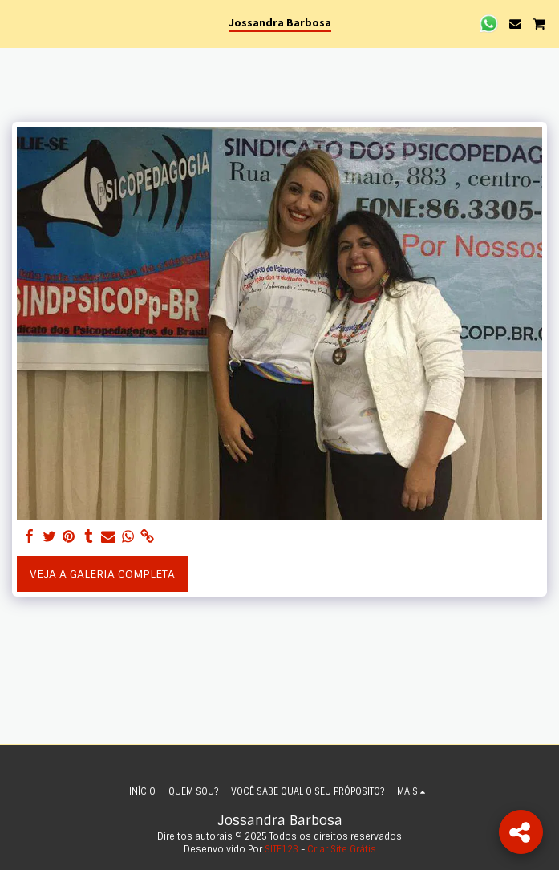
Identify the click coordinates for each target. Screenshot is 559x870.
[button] (17, 23)
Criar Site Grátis (341, 849)
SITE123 (281, 849)
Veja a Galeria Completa (102, 574)
